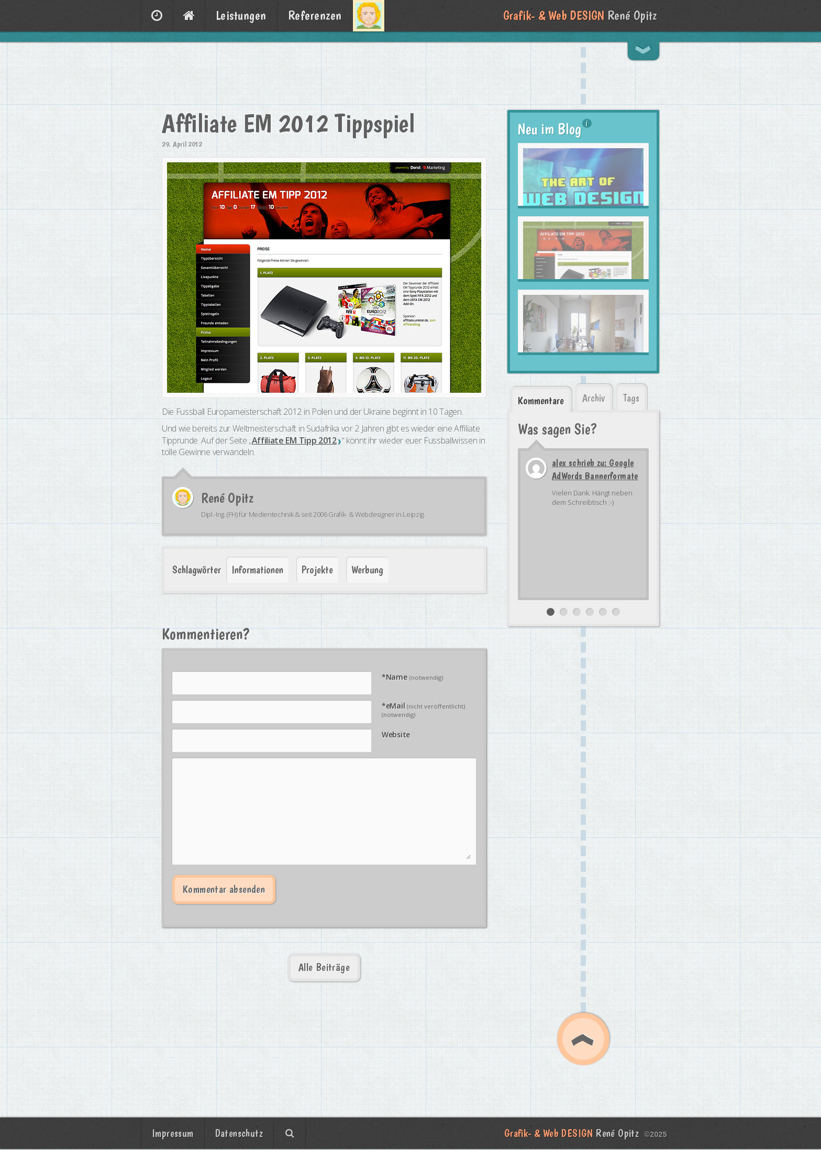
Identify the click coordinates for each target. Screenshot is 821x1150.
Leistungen (241, 15)
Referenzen (315, 15)
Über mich (368, 15)
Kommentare (541, 400)
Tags (631, 398)
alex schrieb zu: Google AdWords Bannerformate (595, 469)
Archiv (593, 398)
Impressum (173, 1133)
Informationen (257, 569)
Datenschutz (239, 1133)
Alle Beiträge (324, 967)
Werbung (367, 569)
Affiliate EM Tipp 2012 (294, 440)
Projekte (317, 569)
